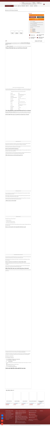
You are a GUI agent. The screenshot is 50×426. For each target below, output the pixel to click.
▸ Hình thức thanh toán (8, 412)
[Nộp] (20, 3)
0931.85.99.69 (24, 412)
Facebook (41, 410)
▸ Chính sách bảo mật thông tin (9, 414)
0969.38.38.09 (38, 32)
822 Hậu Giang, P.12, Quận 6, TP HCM (35, 26)
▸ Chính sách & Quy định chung (9, 413)
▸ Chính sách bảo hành (8, 415)
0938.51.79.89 (34, 31)
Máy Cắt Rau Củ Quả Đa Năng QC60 (41, 401)
